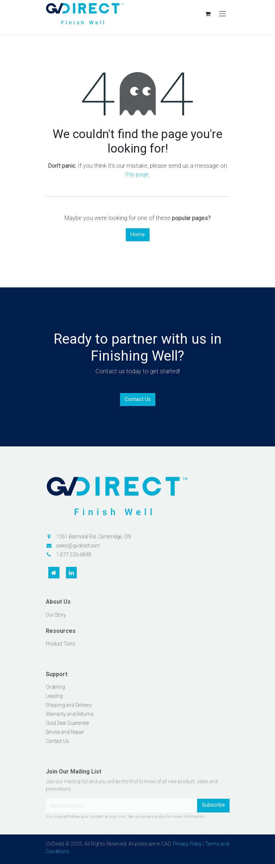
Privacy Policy (187, 844)
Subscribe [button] (213, 805)
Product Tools (60, 644)
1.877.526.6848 (73, 554)
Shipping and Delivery (69, 705)
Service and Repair (65, 732)
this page (137, 174)
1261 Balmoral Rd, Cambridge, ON (93, 536)
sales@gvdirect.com (78, 545)
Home (137, 235)
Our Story (56, 615)
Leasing (54, 696)
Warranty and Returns (70, 714)
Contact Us (138, 399)
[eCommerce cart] (208, 13)
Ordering (55, 687)
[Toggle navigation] (222, 13)
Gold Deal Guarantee (67, 723)
